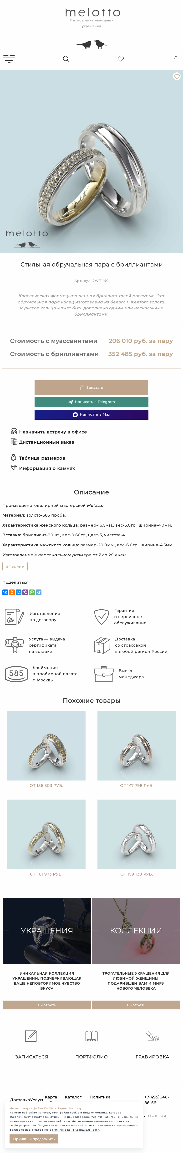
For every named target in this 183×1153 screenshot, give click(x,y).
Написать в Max (91, 414)
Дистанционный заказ (42, 442)
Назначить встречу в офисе (49, 432)
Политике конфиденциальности (75, 1129)
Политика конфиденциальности (113, 1100)
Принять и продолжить (34, 1139)
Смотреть (47, 1007)
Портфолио (91, 1045)
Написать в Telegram (91, 402)
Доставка (20, 1100)
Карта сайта (51, 1100)
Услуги (37, 1100)
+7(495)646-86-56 (156, 1100)
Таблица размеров (38, 458)
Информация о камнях (43, 468)
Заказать (91, 387)
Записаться (30, 1045)
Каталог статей (73, 1100)
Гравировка (152, 1045)
